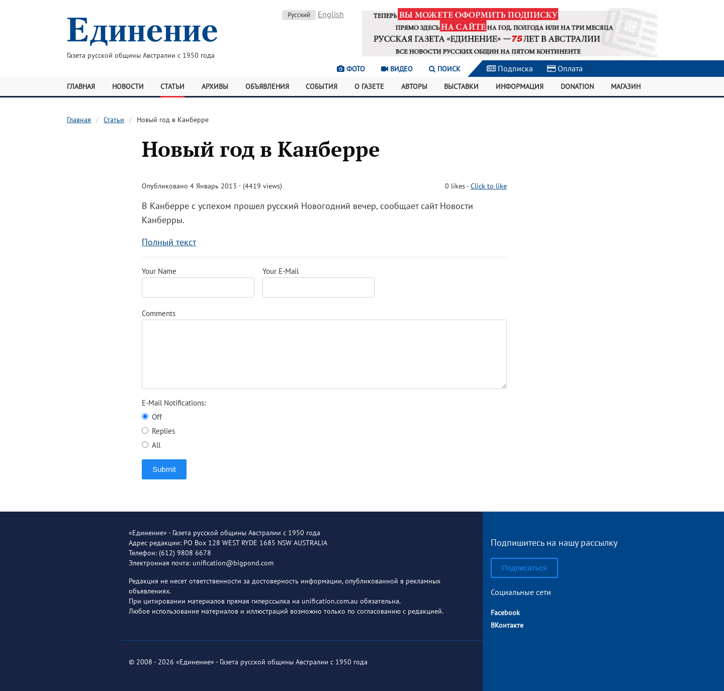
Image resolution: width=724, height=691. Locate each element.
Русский (299, 15)
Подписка (510, 68)
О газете (369, 86)
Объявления (267, 86)
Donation (577, 86)
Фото (351, 68)
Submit (164, 469)
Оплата (565, 68)
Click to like (489, 185)
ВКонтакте (507, 625)
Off (152, 417)
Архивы (215, 86)
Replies (158, 431)
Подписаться (524, 567)
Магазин (626, 86)
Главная (81, 86)
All (151, 445)
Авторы (414, 86)
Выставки (461, 86)
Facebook (505, 612)
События (321, 86)
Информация (520, 86)
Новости (128, 86)
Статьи (172, 86)
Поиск (445, 68)
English (331, 14)
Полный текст (169, 242)
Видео (397, 68)
